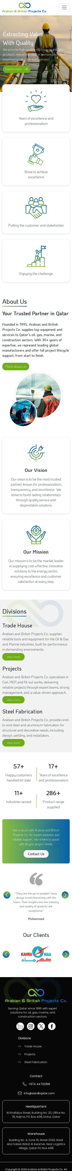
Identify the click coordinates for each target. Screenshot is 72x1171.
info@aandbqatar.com (39, 1093)
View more (13, 657)
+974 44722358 (39, 1084)
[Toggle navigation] (64, 7)
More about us (15, 366)
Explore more (17, 69)
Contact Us (36, 854)
